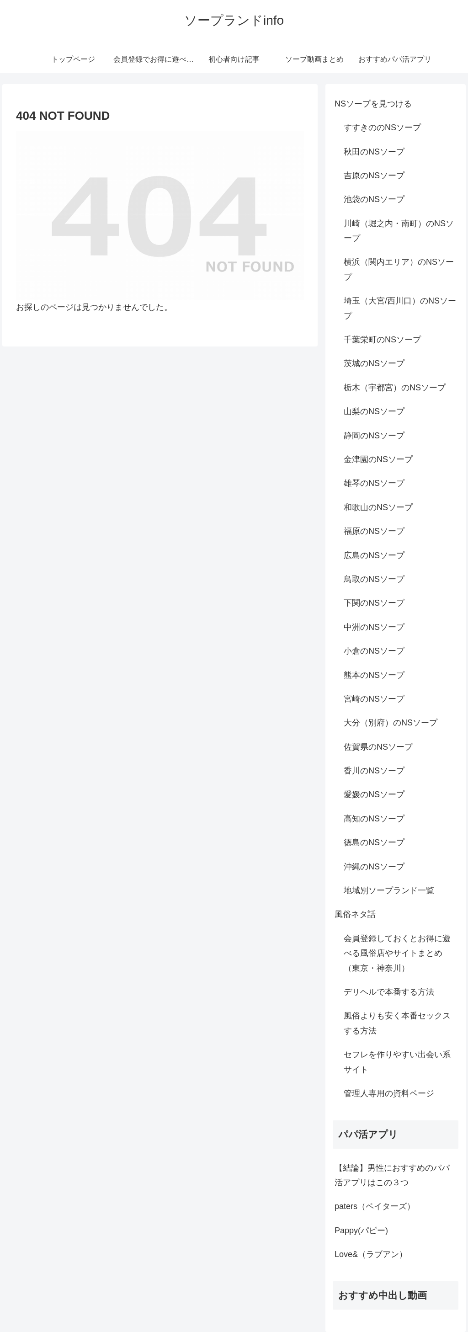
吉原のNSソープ (374, 175)
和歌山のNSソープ (378, 507)
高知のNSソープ (374, 818)
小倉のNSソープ (374, 650)
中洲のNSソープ (374, 627)
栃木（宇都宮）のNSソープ (395, 387)
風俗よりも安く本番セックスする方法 (397, 1023)
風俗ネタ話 (355, 914)
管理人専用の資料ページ (389, 1093)
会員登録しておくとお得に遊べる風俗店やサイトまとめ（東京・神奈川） (397, 953)
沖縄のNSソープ (374, 866)
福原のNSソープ (374, 531)
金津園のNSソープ (378, 459)
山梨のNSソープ (374, 411)
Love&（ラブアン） (371, 1254)
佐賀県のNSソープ (378, 746)
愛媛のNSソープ (374, 794)
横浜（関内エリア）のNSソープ (399, 269)
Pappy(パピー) (361, 1230)
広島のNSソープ (374, 555)
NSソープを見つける (373, 103)
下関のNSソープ (374, 602)
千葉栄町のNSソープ (382, 339)
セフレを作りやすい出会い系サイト (397, 1062)
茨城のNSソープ (374, 363)
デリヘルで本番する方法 (389, 991)
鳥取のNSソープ (374, 579)
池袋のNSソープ (374, 199)
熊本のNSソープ (374, 675)
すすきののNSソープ (382, 127)
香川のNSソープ (374, 770)
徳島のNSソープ (374, 842)
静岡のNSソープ (374, 435)
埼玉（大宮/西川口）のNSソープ (400, 308)
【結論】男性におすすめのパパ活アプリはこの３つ (392, 1175)
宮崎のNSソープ (374, 698)
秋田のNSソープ (374, 151)
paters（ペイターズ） (375, 1206)
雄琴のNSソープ (374, 483)
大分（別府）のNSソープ (390, 722)
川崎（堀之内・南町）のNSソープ (399, 231)
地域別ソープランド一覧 (389, 890)
